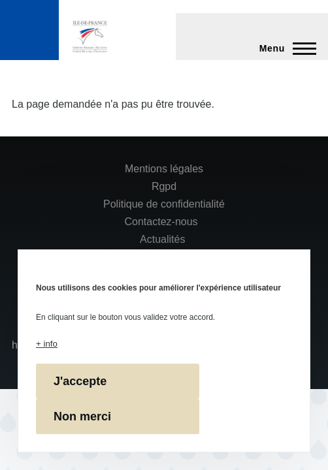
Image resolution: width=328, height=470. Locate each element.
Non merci (82, 416)
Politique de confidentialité (164, 204)
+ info (46, 344)
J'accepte (80, 381)
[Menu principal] (284, 48)
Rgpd (164, 186)
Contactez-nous (161, 221)
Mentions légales (164, 168)
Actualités (162, 239)
